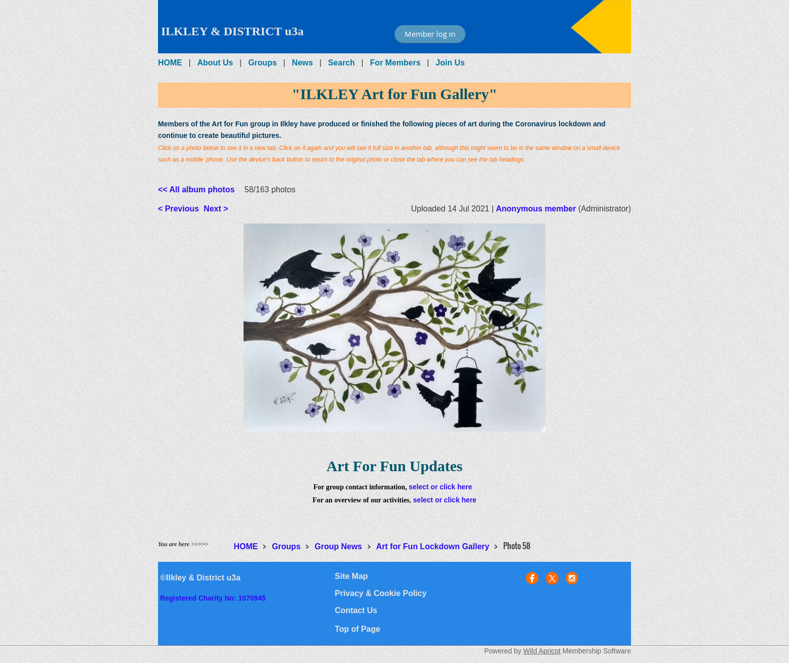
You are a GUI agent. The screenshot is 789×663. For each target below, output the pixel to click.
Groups (262, 62)
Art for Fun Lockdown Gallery (433, 546)
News (302, 62)
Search (341, 62)
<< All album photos (196, 189)
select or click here (440, 487)
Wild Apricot (542, 651)
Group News (338, 546)
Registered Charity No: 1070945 (213, 598)
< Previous (178, 208)
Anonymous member (536, 208)
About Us (215, 62)
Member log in (430, 34)
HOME (170, 62)
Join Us (450, 62)
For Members (395, 62)
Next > (216, 208)
